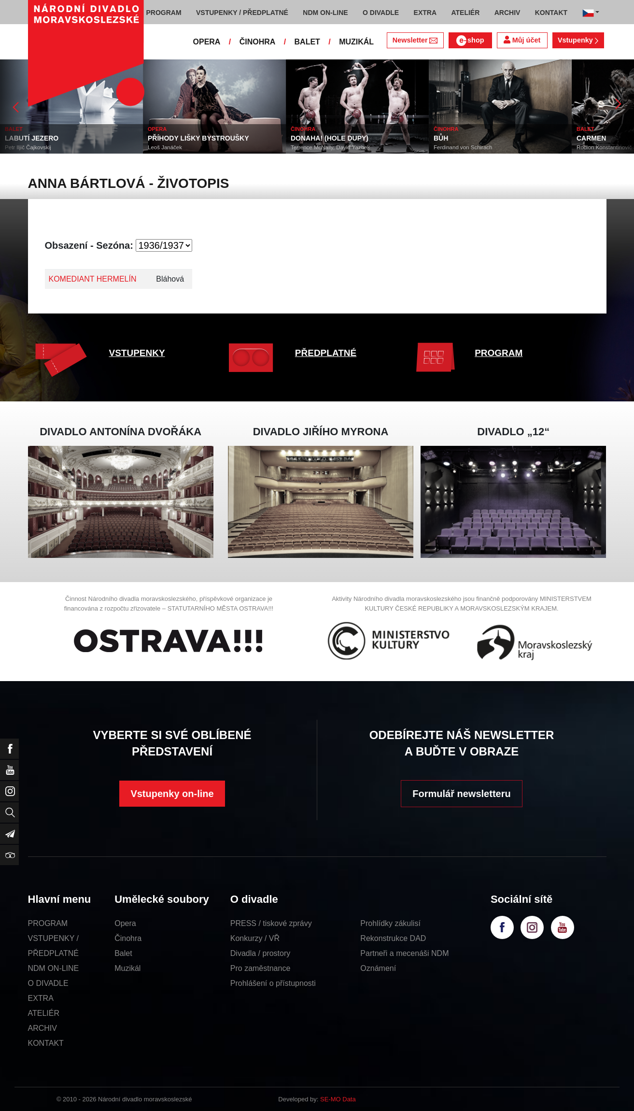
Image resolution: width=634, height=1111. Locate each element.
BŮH (441, 138)
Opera (125, 923)
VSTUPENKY (137, 353)
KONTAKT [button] (551, 12)
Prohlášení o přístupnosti (273, 983)
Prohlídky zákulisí (390, 923)
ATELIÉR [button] (465, 12)
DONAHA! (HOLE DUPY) (329, 138)
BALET (307, 42)
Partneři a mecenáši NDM (404, 953)
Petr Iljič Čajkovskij (28, 147)
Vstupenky (578, 40)
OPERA (207, 42)
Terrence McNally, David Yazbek (330, 147)
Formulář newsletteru (461, 793)
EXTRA (41, 998)
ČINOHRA (258, 42)
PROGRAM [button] (164, 12)
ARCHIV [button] (507, 12)
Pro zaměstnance (260, 968)
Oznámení (378, 968)
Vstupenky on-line (171, 793)
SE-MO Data (338, 1099)
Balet (123, 953)
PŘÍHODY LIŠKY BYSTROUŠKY (198, 138)
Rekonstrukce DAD (393, 938)
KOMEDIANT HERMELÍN (93, 279)
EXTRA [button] (425, 12)
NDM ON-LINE (53, 968)
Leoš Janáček (165, 147)
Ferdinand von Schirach (463, 147)
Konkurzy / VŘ (255, 938)
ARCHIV (42, 1028)
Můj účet (522, 40)
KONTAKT (46, 1043)
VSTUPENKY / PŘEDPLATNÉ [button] (242, 12)
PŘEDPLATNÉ (325, 353)
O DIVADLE (48, 983)
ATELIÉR (44, 1013)
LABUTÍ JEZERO (31, 138)
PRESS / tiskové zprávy (271, 923)
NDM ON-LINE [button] (325, 12)
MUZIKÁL (356, 42)
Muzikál (127, 968)
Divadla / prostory (260, 953)
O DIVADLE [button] (381, 12)
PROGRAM (498, 353)
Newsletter (415, 40)
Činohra (127, 938)
